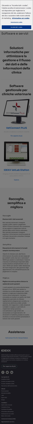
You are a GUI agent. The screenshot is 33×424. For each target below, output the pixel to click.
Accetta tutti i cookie (16, 27)
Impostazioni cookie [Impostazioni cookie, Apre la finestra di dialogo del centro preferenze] (16, 22)
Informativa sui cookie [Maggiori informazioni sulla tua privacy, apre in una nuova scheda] (20, 18)
